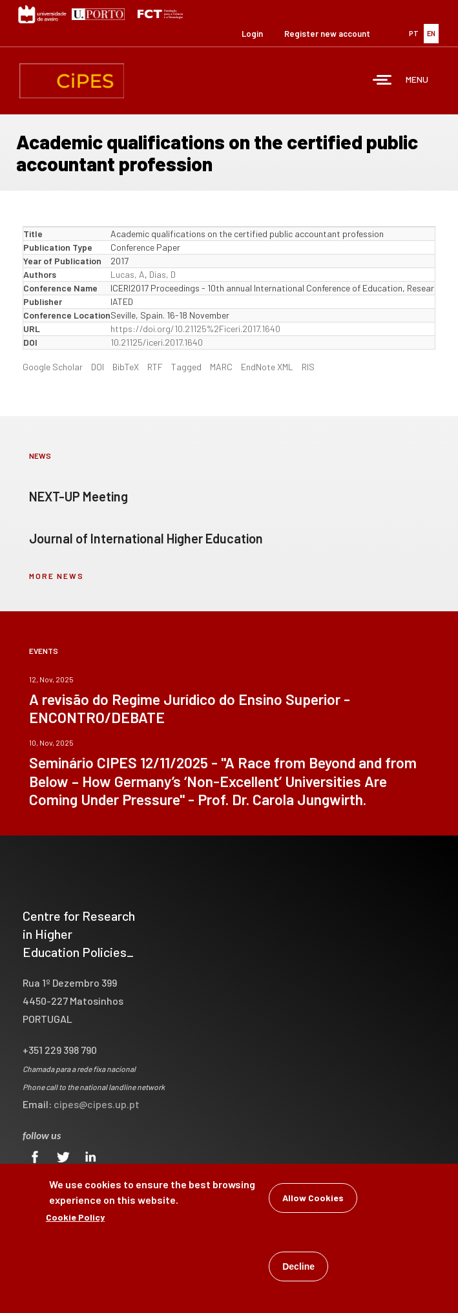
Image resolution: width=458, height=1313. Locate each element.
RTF (155, 366)
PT (414, 33)
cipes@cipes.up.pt (97, 1104)
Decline (298, 1269)
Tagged (186, 366)
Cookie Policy (75, 1219)
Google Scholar (53, 366)
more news (56, 575)
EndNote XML (267, 366)
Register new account (327, 33)
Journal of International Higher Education (146, 538)
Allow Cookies (313, 1200)
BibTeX (125, 366)
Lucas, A (127, 274)
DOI (97, 366)
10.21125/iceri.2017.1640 (156, 342)
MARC (221, 366)
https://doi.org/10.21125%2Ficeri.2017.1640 (195, 328)
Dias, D (162, 274)
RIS (308, 366)
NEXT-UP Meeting (78, 496)
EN (431, 33)
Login (252, 33)
